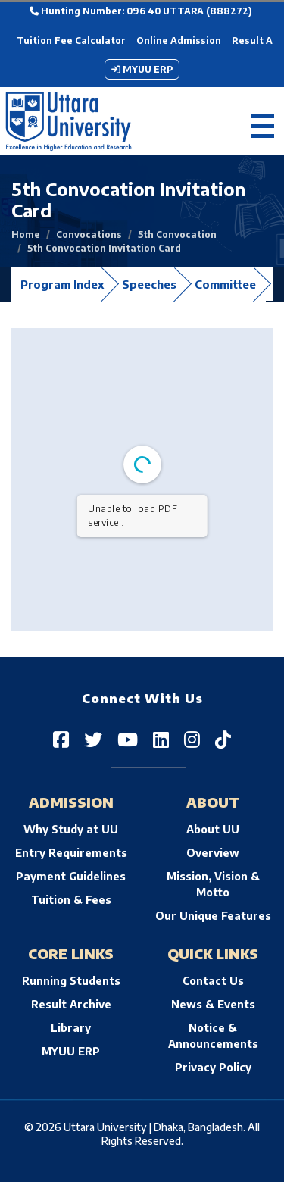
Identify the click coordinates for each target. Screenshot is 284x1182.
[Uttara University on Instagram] (192, 738)
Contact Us (213, 980)
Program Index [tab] (62, 284)
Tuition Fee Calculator (71, 40)
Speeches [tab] (149, 284)
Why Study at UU (70, 829)
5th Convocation (177, 234)
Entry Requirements (71, 852)
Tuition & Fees (71, 899)
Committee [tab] (225, 284)
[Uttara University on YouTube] (127, 738)
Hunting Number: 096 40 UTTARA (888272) (141, 11)
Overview (212, 852)
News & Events (213, 1004)
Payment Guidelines (71, 876)
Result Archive (71, 1004)
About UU (212, 829)
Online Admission (178, 40)
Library (71, 1027)
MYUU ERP (142, 69)
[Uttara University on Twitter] (93, 738)
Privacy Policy (213, 1067)
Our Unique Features (213, 915)
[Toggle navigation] (263, 121)
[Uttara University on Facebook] (61, 738)
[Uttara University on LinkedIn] (161, 738)
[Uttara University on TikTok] (223, 738)
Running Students (71, 980)
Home (25, 234)
